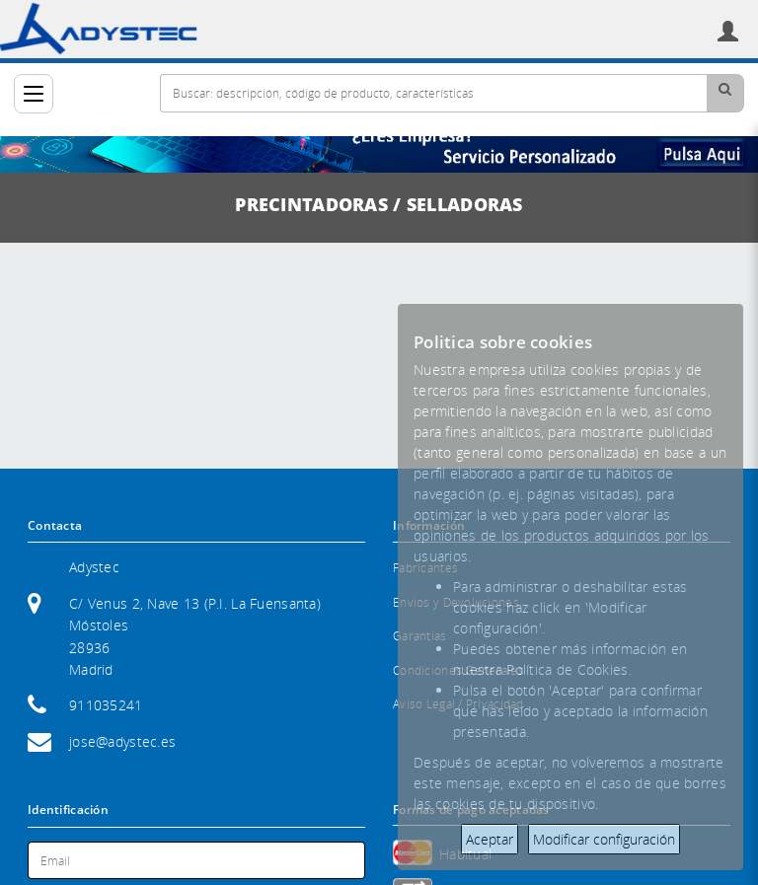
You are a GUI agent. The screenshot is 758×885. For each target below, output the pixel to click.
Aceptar (489, 839)
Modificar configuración (604, 839)
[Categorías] (33, 93)
